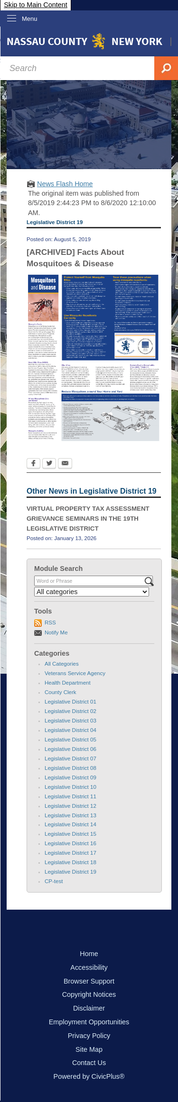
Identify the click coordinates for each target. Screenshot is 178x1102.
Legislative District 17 (70, 853)
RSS (50, 622)
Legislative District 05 (70, 739)
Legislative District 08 (70, 768)
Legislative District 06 (70, 749)
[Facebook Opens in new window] (33, 464)
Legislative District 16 (70, 843)
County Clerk (60, 692)
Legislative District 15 (70, 834)
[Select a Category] (91, 591)
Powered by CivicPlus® (89, 1076)
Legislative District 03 (70, 720)
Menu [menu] (29, 18)
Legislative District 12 (70, 806)
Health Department (68, 683)
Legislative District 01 (70, 702)
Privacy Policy (89, 1035)
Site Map (89, 1049)
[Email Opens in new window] (65, 464)
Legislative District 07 (70, 758)
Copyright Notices (89, 994)
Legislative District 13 (70, 815)
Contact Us (89, 1062)
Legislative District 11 (70, 796)
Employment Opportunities (89, 1022)
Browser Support (89, 981)
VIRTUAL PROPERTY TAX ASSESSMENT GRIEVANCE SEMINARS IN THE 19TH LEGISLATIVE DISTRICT (88, 518)
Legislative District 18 (70, 862)
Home (89, 953)
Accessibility (88, 967)
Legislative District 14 (70, 824)
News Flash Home (65, 184)
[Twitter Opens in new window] (49, 464)
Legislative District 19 (70, 872)
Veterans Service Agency (75, 673)
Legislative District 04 (70, 730)
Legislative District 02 (70, 711)
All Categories (62, 664)
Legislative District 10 (70, 787)
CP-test (54, 881)
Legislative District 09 (70, 777)
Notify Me (56, 632)
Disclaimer (89, 1008)
